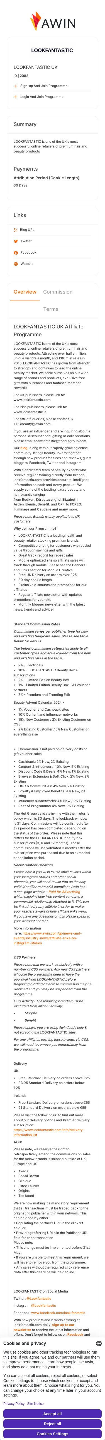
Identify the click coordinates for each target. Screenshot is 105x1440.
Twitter (23, 241)
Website (23, 264)
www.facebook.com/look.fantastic (58, 1313)
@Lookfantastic (38, 1298)
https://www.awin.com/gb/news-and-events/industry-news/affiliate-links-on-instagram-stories (48, 938)
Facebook (25, 253)
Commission (58, 292)
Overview (25, 292)
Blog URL (24, 230)
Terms (50, 309)
